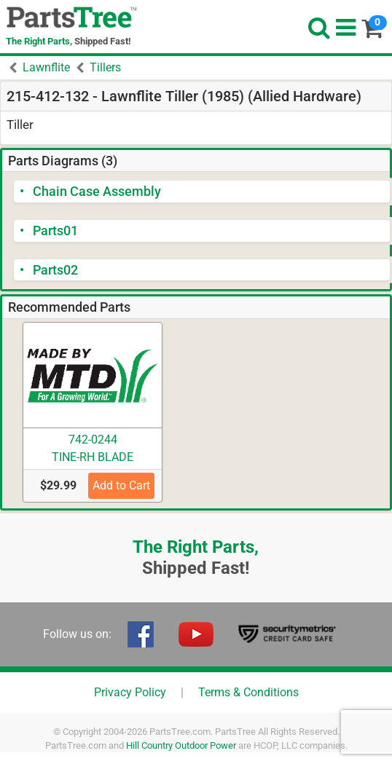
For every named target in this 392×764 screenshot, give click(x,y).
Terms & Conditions (248, 692)
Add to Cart (121, 485)
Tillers (105, 67)
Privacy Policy (130, 692)
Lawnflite (46, 67)
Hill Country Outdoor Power (181, 745)
